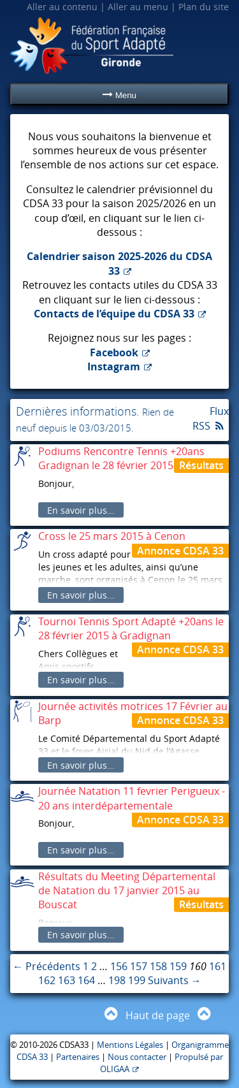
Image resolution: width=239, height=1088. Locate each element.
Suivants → (174, 980)
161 (217, 966)
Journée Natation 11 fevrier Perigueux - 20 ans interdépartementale (131, 798)
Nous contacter (137, 1057)
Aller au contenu (62, 7)
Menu (119, 94)
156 (118, 966)
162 (46, 980)
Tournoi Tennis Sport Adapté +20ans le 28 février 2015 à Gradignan (131, 628)
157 (138, 966)
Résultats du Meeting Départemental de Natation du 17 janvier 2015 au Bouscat (126, 890)
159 (178, 966)
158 (158, 966)
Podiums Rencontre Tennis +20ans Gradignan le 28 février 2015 (121, 458)
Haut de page (158, 1015)
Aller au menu (138, 7)
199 (136, 980)
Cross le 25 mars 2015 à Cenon (111, 536)
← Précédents (46, 966)
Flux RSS (210, 418)
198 (117, 980)
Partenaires (77, 1057)
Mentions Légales (130, 1045)
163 (66, 980)
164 (86, 980)
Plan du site (203, 7)
